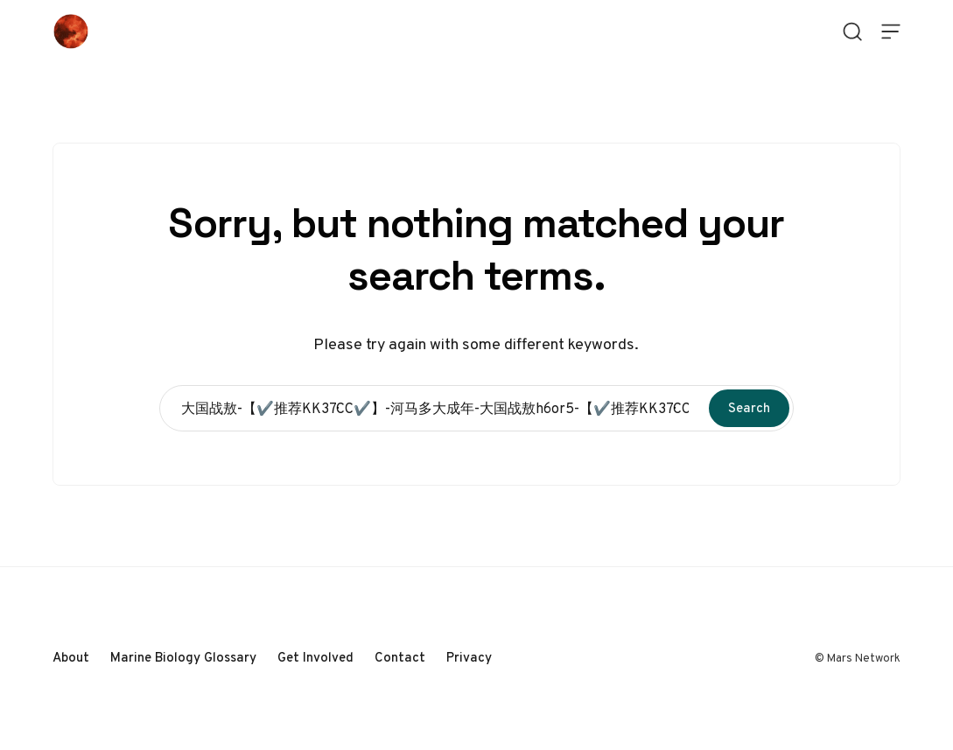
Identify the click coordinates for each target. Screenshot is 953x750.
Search (749, 407)
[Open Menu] (890, 31)
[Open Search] (852, 31)
